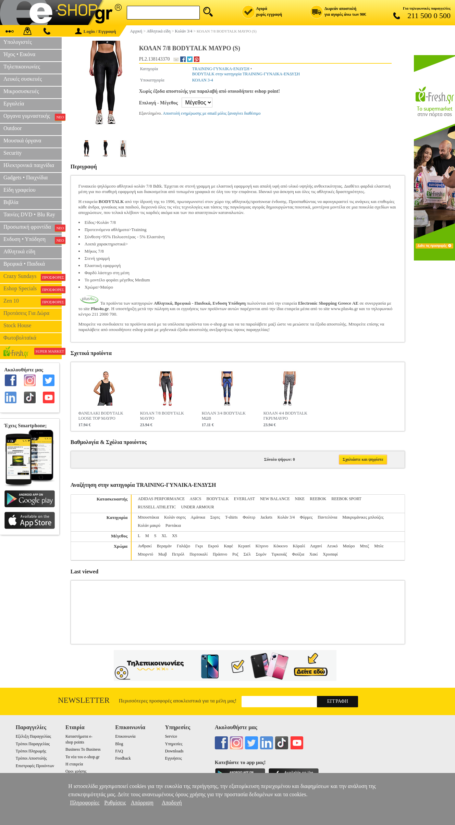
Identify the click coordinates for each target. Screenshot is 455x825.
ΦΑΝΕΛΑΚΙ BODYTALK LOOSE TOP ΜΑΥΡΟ (100, 416)
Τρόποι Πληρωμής (31, 751)
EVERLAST (244, 498)
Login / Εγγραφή (95, 31)
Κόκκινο (280, 546)
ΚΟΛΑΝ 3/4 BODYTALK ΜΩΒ (224, 416)
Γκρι (199, 546)
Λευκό (332, 546)
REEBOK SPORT (346, 498)
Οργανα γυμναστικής (32, 116)
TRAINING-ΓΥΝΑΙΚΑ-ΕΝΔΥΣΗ (220, 68)
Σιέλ (247, 554)
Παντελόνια (327, 517)
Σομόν (261, 554)
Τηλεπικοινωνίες (21, 66)
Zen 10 (32, 301)
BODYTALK (218, 498)
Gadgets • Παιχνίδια (25, 177)
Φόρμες (306, 517)
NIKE (300, 498)
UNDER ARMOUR (197, 507)
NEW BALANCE (275, 498)
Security (12, 153)
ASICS (195, 498)
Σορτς (215, 517)
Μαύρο (349, 546)
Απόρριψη (142, 802)
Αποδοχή (172, 802)
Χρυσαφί (330, 554)
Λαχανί (316, 546)
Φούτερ (249, 517)
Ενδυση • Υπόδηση (32, 240)
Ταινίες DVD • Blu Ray (29, 214)
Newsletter (84, 700)
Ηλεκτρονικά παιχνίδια (28, 165)
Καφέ (228, 546)
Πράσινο (220, 554)
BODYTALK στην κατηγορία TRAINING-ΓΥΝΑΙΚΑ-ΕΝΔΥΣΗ (246, 74)
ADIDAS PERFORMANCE (161, 498)
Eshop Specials (32, 289)
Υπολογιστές (17, 42)
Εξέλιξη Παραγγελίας (33, 736)
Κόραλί (299, 546)
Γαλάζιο (183, 546)
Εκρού (213, 546)
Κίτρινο (262, 546)
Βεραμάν (164, 546)
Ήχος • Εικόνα (19, 54)
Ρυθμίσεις (115, 802)
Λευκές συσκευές (22, 79)
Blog (119, 743)
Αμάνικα (198, 517)
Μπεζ (364, 546)
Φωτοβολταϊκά (19, 338)
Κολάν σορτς (175, 517)
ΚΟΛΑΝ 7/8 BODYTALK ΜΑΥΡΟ (162, 416)
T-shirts (231, 517)
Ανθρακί (145, 546)
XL (164, 535)
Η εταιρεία (74, 764)
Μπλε (379, 546)
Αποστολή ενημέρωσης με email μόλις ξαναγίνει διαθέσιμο (211, 113)
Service (171, 736)
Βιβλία (11, 202)
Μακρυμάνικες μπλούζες (362, 517)
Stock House (17, 325)
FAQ (119, 751)
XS (174, 535)
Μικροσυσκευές (21, 91)
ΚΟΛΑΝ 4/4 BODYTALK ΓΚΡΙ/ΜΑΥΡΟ (285, 416)
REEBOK (318, 498)
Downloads (174, 751)
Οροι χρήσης (75, 771)
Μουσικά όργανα (22, 140)
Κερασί (244, 546)
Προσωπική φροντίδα (32, 227)
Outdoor (12, 128)
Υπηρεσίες (173, 743)
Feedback (123, 758)
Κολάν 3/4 (286, 517)
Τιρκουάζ (279, 554)
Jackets (266, 517)
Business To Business (83, 749)
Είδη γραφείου (19, 190)
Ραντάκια (173, 525)
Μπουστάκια (148, 517)
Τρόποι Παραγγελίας (33, 743)
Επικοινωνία (125, 736)
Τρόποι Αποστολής (31, 758)
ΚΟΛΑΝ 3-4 (202, 80)
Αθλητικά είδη (19, 251)
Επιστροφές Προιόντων (35, 765)
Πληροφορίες (84, 802)
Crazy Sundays (32, 277)
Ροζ (235, 554)
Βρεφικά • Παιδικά (24, 264)
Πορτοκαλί (198, 554)
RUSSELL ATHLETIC (157, 507)
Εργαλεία (13, 103)
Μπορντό (145, 554)
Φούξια (298, 554)
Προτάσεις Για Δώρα (26, 313)
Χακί (313, 554)
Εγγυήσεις (173, 758)
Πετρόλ (178, 554)
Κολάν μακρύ (149, 525)
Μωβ (162, 554)
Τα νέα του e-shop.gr (82, 756)
